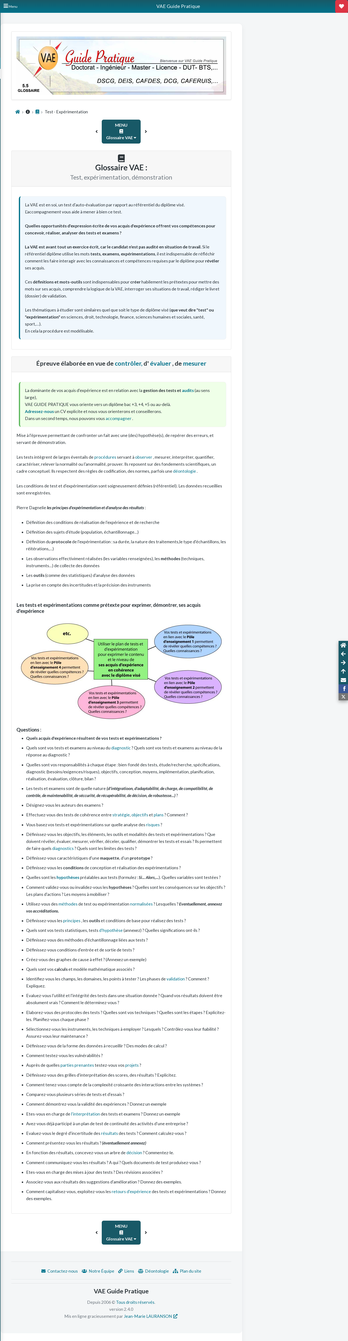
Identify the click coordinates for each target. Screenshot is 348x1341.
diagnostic (181, 747)
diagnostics (123, 848)
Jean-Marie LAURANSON (208, 1316)
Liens (186, 1271)
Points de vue (18, 146)
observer (204, 457)
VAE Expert (16, 161)
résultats (170, 1133)
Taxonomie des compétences (28, 110)
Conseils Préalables (21, 80)
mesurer (254, 363)
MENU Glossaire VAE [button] (181, 131)
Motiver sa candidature (24, 95)
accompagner (179, 418)
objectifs (200, 814)
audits (248, 390)
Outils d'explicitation (22, 131)
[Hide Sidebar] (10, 6)
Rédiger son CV (18, 87)
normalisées (201, 903)
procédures (165, 457)
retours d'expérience (191, 1191)
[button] (156, 131)
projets (192, 1065)
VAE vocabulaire (20, 153)
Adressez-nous (100, 411)
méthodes (128, 903)
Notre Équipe (158, 1271)
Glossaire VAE (17, 103)
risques (213, 824)
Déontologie (213, 1271)
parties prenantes (137, 1065)
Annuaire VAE (17, 72)
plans (219, 814)
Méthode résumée (21, 169)
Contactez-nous (119, 1271)
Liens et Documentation (24, 138)
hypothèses (127, 877)
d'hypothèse (171, 930)
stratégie (181, 814)
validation (236, 978)
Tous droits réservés (195, 1302)
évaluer (221, 363)
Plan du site (247, 1271)
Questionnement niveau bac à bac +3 (31, 120)
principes (132, 920)
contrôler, (189, 363)
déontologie (245, 471)
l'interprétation (145, 1113)
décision (194, 1152)
